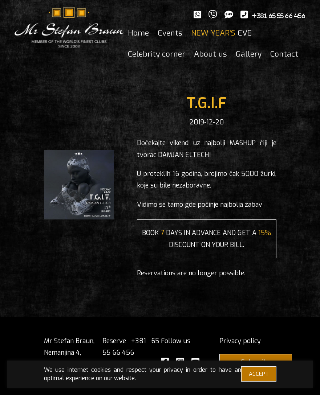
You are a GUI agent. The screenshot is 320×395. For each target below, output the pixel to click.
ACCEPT (259, 374)
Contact (284, 54)
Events (170, 33)
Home (138, 33)
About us (210, 54)
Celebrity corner (156, 54)
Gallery (249, 54)
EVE (221, 33)
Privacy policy (240, 341)
